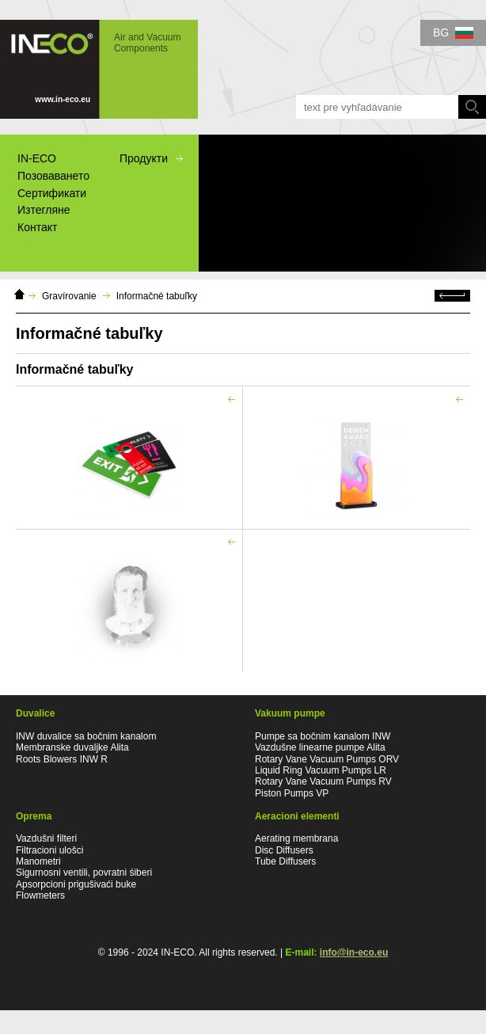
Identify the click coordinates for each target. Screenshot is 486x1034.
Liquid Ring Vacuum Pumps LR (320, 770)
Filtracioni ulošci (49, 850)
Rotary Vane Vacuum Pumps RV (323, 781)
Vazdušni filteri (46, 838)
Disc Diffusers (284, 850)
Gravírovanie (69, 296)
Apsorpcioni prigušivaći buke (76, 884)
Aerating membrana (296, 838)
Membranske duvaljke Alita (72, 747)
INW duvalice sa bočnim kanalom (86, 736)
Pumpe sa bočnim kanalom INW (322, 736)
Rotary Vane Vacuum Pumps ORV (327, 759)
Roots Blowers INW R (62, 759)
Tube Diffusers (285, 861)
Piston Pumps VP (291, 793)
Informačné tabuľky (156, 296)
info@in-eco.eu (354, 952)
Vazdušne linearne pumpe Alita (320, 747)
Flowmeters (40, 895)
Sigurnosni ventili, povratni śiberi (84, 872)
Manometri (38, 861)
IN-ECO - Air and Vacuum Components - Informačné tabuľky (99, 69)
